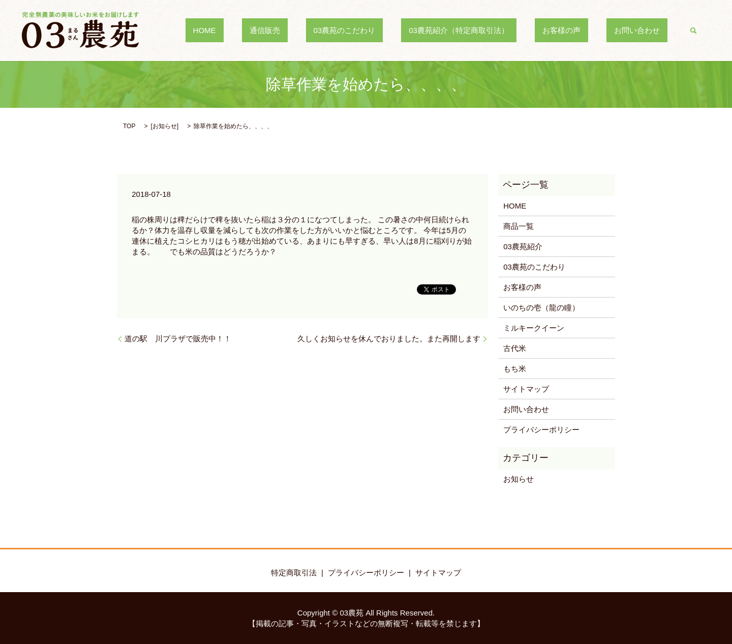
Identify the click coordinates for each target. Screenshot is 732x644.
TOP (129, 126)
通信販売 (333, 30)
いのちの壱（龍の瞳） (541, 307)
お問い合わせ (644, 30)
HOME (288, 30)
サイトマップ (526, 389)
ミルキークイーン (533, 328)
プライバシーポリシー (541, 429)
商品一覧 (518, 226)
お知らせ (164, 126)
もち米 (514, 368)
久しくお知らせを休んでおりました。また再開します (388, 338)
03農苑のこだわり (398, 30)
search (693, 30)
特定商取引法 (294, 572)
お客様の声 (584, 30)
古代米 (514, 348)
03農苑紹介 (522, 246)
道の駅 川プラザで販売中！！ (178, 338)
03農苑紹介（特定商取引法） (497, 30)
